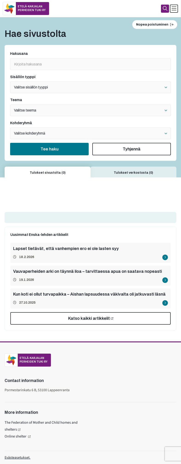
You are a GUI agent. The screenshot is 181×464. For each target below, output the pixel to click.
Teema (16, 100)
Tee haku (49, 149)
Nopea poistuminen (154, 24)
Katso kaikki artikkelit (89, 318)
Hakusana (19, 54)
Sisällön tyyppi (22, 77)
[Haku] (165, 9)
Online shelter (16, 436)
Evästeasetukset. (17, 457)
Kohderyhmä (21, 123)
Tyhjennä (131, 149)
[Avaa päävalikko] (174, 9)
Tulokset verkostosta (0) (133, 172)
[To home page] (26, 8)
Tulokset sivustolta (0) (48, 172)
